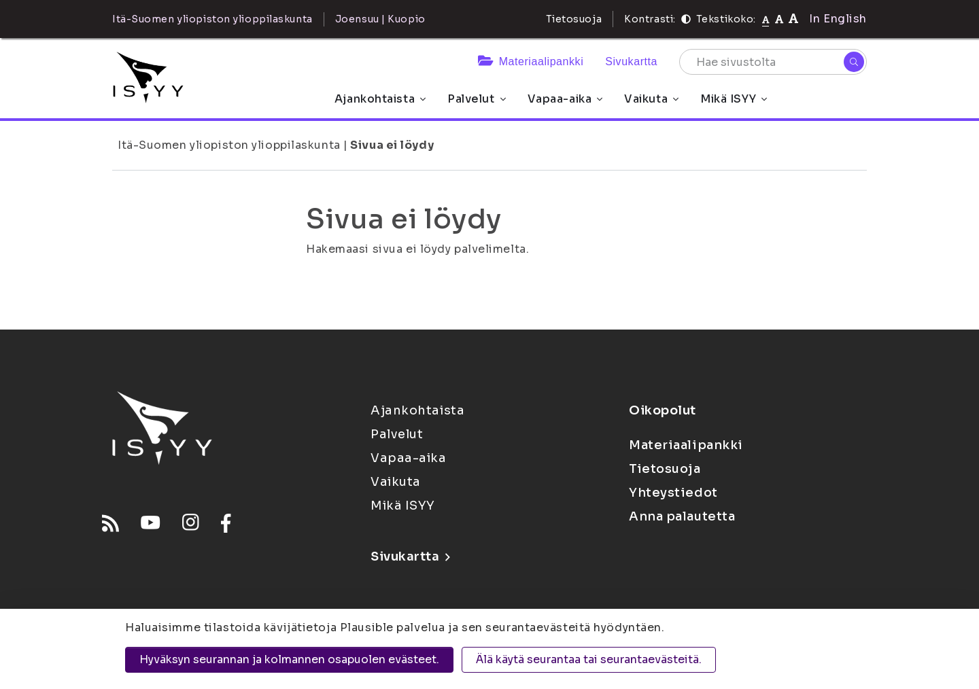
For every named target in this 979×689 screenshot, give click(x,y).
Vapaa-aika (565, 99)
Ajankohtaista (380, 99)
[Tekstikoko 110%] (779, 19)
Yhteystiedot (673, 492)
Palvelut (476, 99)
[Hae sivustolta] (773, 62)
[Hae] (854, 62)
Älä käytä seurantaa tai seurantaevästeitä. (589, 659)
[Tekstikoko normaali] (766, 19)
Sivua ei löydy (392, 145)
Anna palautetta (682, 516)
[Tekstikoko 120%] (793, 19)
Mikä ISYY (733, 99)
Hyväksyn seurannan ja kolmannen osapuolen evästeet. (289, 659)
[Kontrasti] (686, 19)
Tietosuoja (574, 19)
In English (838, 19)
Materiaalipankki (530, 61)
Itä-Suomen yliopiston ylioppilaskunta (229, 145)
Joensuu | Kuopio (380, 19)
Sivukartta (631, 61)
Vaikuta (651, 99)
